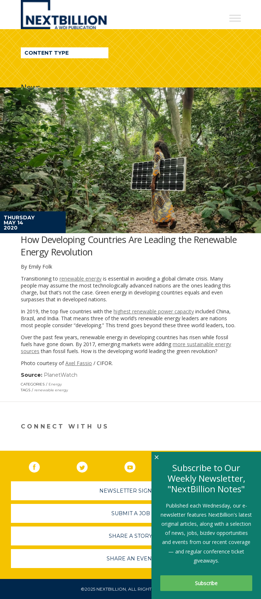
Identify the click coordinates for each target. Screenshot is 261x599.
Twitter (87, 465)
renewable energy (80, 278)
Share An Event (131, 558)
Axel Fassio (78, 363)
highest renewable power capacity (154, 311)
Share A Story (130, 536)
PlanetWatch (60, 375)
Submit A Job (130, 513)
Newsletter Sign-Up (130, 491)
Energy (55, 384)
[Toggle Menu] (235, 18)
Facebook (39, 465)
